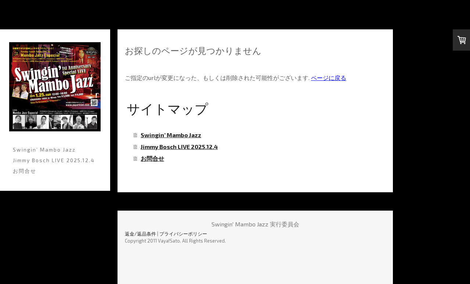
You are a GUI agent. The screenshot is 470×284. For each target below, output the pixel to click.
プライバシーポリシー (183, 234)
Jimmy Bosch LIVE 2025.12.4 (54, 160)
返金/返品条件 (140, 234)
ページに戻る (328, 77)
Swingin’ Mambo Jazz (44, 149)
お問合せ (24, 171)
